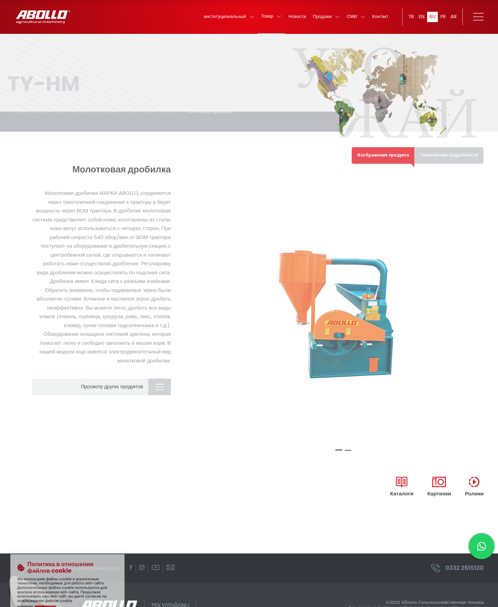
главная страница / (35, 104)
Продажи (325, 17)
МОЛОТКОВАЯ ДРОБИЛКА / (159, 104)
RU (432, 17)
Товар (271, 17)
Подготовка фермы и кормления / (91, 104)
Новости (296, 17)
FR (443, 17)
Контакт (380, 17)
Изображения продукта (381, 148)
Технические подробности (448, 148)
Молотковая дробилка (213, 104)
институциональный (228, 17)
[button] (338, 443)
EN (421, 17)
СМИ (356, 17)
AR (453, 17)
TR (411, 17)
